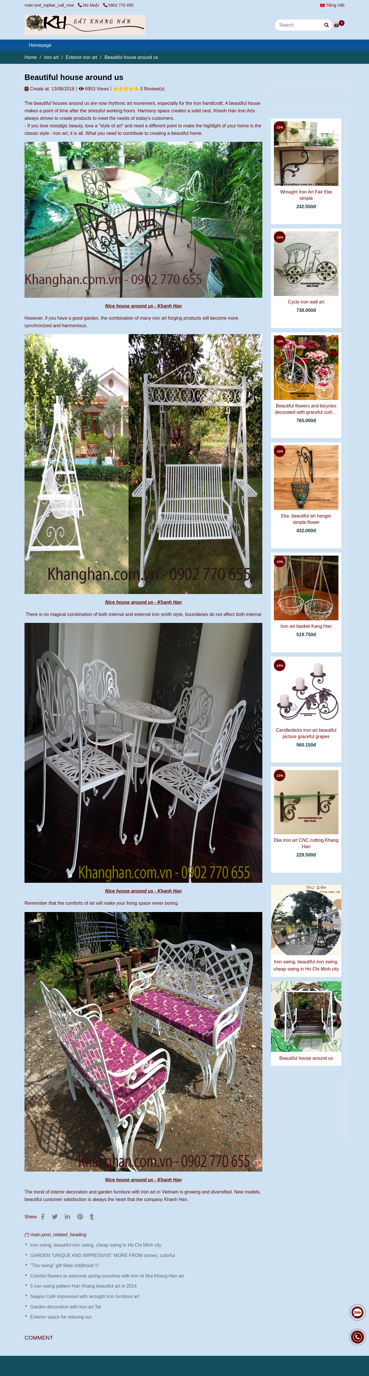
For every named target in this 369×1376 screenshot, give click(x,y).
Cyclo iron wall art (306, 301)
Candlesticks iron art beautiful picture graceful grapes (306, 733)
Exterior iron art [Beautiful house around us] (81, 57)
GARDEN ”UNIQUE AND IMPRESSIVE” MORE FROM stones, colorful (102, 1255)
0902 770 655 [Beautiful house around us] (118, 5)
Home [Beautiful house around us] (31, 57)
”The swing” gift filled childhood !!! (64, 1265)
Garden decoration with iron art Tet (65, 1306)
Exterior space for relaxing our (61, 1316)
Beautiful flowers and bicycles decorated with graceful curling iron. (306, 409)
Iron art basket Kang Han (306, 626)
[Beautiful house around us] (85, 25)
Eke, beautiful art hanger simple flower (306, 519)
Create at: (37, 88)
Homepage (40, 45)
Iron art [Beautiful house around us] (51, 57)
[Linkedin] (67, 1216)
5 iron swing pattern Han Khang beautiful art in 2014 (83, 1286)
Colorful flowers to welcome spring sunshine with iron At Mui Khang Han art (107, 1275)
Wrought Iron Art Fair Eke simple (306, 195)
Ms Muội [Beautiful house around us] (89, 5)
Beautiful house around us (306, 1058)
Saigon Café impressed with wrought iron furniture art (84, 1296)
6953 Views (94, 88)
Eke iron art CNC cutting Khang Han (306, 843)
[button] (333, 5)
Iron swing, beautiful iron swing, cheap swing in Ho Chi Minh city (95, 1245)
